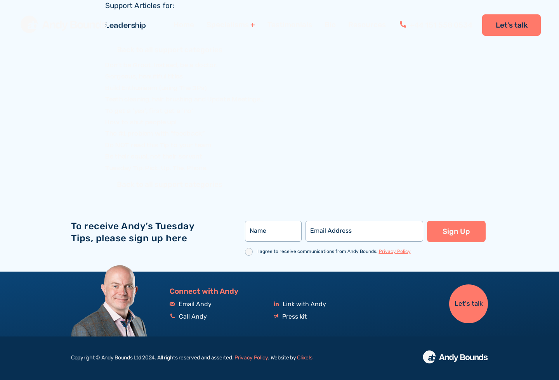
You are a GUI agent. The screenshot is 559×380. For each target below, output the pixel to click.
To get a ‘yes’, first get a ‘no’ (149, 111)
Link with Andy (300, 304)
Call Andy (188, 317)
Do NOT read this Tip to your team (158, 145)
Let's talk (512, 25)
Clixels (304, 358)
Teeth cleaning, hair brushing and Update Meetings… (184, 100)
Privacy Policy (395, 251)
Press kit (290, 317)
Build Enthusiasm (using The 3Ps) (156, 88)
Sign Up (456, 231)
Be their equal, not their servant (153, 157)
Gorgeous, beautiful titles (144, 77)
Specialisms (228, 25)
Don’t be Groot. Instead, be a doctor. (161, 65)
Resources (367, 25)
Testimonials (289, 25)
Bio (330, 25)
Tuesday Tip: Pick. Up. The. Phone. (156, 168)
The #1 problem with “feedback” (155, 134)
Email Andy (191, 304)
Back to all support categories (169, 51)
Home (184, 25)
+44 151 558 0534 (436, 25)
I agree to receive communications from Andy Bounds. (334, 251)
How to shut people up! (141, 123)
